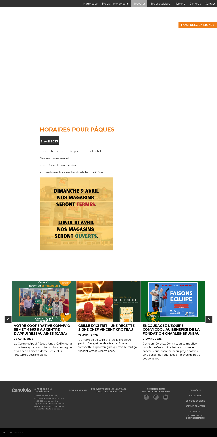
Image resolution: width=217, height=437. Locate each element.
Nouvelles (139, 3)
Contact (210, 3)
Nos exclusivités (160, 3)
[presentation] (8, 319)
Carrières (195, 3)
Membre (179, 3)
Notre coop (90, 3)
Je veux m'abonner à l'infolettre (156, 118)
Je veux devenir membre (71, 118)
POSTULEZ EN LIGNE (197, 25)
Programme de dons (115, 3)
